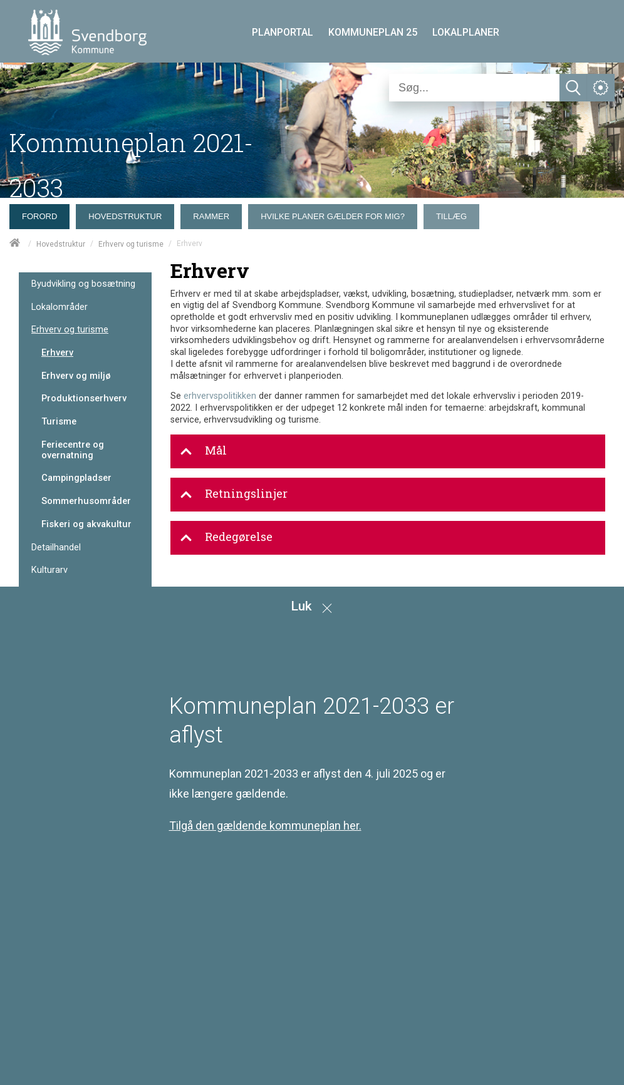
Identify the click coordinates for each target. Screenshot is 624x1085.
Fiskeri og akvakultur (86, 524)
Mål (203, 451)
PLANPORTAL (282, 32)
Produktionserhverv (84, 398)
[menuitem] (42, 213)
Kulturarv (49, 570)
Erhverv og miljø (76, 375)
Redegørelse (226, 537)
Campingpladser (76, 477)
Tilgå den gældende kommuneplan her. (265, 825)
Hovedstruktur (60, 244)
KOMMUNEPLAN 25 (372, 32)
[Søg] (474, 87)
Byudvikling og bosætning (83, 284)
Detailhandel (56, 547)
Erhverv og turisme (131, 244)
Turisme (58, 421)
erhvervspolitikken (220, 396)
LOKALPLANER (465, 32)
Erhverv (57, 352)
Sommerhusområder (86, 501)
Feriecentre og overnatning (72, 450)
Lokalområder (59, 307)
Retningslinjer (234, 494)
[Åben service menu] (601, 87)
